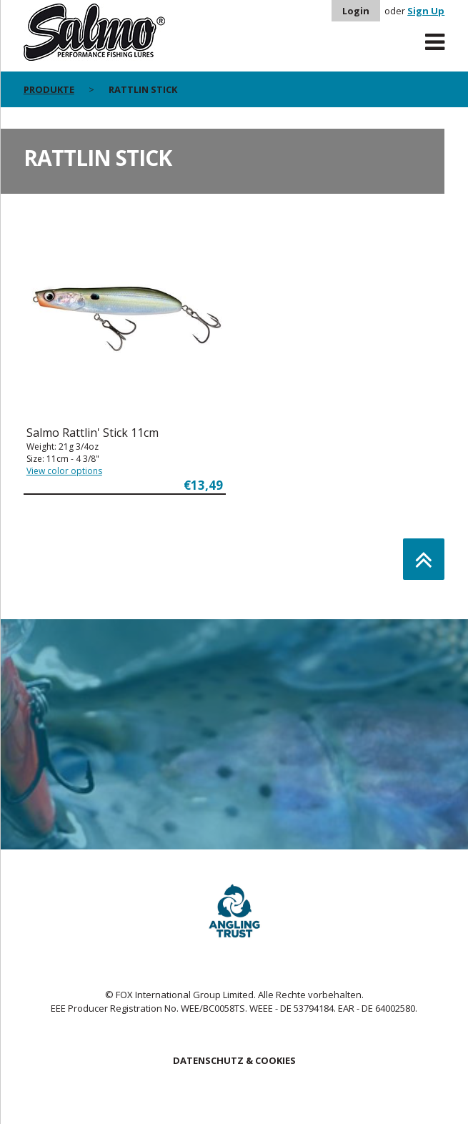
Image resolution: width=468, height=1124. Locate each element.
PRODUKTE (49, 89)
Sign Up (425, 10)
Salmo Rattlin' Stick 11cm (92, 432)
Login (355, 10)
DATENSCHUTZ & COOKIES (234, 1060)
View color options (64, 471)
